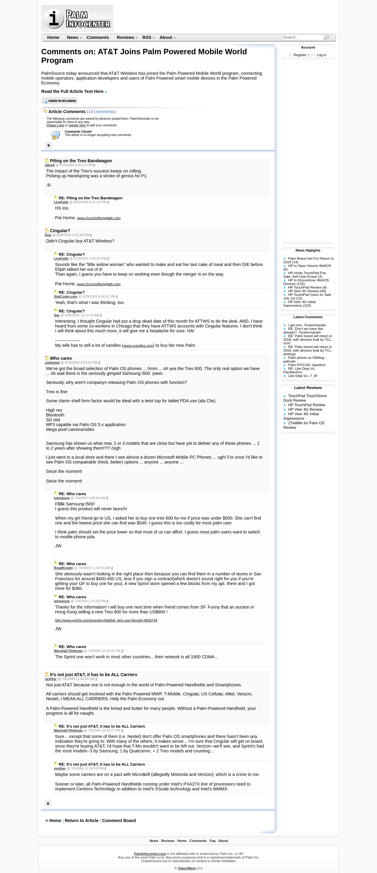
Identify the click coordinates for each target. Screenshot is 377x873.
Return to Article (81, 820)
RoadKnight (63, 568)
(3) (320, 276)
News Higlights (308, 250)
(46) (323, 291)
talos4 (50, 165)
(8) (324, 287)
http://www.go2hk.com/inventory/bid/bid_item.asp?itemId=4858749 (106, 620)
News (72, 38)
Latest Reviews (308, 387)
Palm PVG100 (299, 365)
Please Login (55, 125)
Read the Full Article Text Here (74, 91)
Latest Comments (308, 317)
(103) (307, 305)
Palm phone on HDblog (306, 357)
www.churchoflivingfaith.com (99, 218)
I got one (295, 325)
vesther (51, 679)
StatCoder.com (65, 296)
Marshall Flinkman (68, 651)
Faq (213, 841)
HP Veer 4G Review (303, 291)
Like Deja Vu (298, 376)
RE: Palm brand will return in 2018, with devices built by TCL (307, 337)
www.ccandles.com (138, 345)
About (166, 38)
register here (77, 125)
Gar (57, 315)
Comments (98, 37)
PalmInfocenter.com (150, 854)
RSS (147, 38)
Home (53, 37)
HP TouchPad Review (305, 287)
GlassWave (187, 868)
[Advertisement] (225, 18)
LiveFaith (61, 202)
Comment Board (119, 820)
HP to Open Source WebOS (309, 265)
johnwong (62, 498)
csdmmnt (52, 362)
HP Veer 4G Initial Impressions (299, 303)
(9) (285, 269)
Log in (321, 55)
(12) (299, 298)
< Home (53, 820)
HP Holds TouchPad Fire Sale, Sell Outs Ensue (304, 274)
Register (300, 55)
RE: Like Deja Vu (301, 368)
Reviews (125, 38)
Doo (48, 235)
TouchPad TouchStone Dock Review (305, 398)
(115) (301, 284)
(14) (295, 262)
